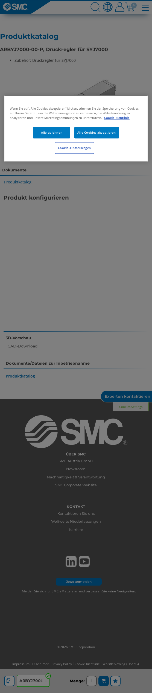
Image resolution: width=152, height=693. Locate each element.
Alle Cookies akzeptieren (96, 133)
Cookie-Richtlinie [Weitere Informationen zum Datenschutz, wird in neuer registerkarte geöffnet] (117, 118)
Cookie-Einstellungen (74, 148)
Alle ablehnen (51, 133)
